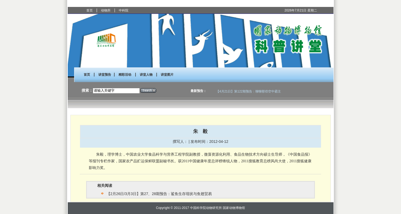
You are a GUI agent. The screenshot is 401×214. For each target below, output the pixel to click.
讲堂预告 (104, 74)
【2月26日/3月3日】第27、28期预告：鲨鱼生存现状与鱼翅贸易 (159, 194)
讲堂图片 (167, 74)
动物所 (106, 10)
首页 (89, 10)
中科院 (123, 10)
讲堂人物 (146, 74)
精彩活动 (125, 74)
